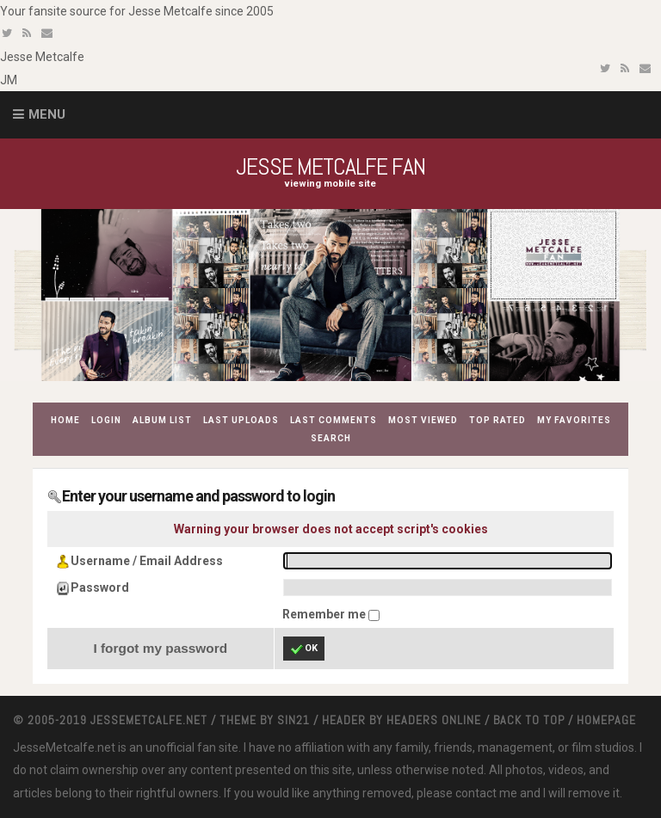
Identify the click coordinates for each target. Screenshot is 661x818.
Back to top (529, 720)
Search (331, 438)
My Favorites (574, 420)
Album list (162, 420)
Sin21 (293, 720)
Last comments (333, 420)
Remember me (325, 614)
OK (304, 649)
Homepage (606, 720)
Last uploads (241, 420)
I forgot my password (160, 648)
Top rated (497, 420)
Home (65, 420)
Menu (46, 114)
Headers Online (433, 720)
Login (106, 420)
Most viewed (423, 420)
